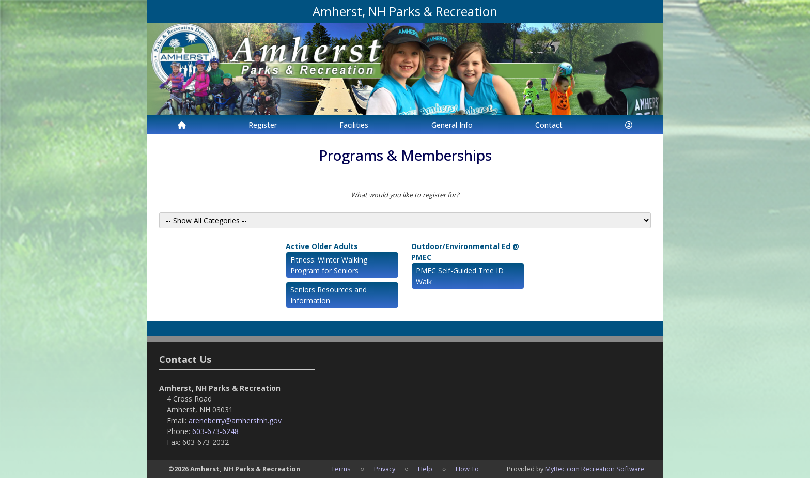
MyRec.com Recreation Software (595, 468)
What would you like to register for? (405, 194)
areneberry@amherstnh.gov (235, 420)
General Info (452, 125)
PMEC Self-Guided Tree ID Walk (460, 276)
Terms (341, 468)
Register (262, 125)
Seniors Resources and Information (328, 295)
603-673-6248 (215, 431)
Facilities (353, 125)
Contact (549, 125)
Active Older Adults (322, 246)
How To (467, 468)
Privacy (384, 468)
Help (425, 468)
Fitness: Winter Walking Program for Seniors (328, 265)
